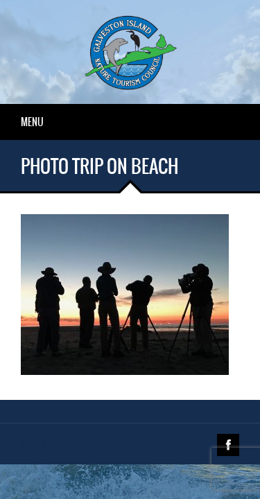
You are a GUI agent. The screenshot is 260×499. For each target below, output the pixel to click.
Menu (32, 122)
